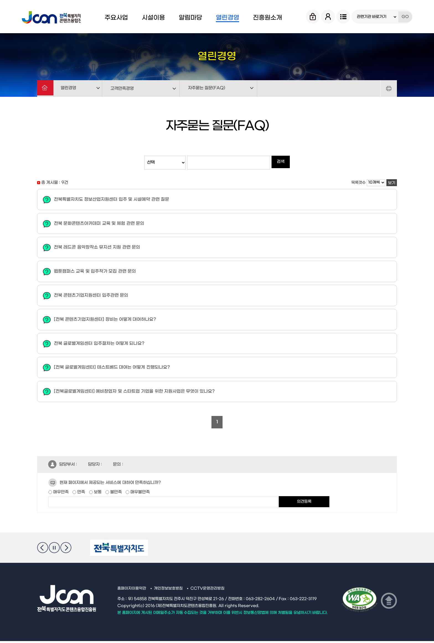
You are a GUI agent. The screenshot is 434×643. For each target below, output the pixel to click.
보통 (97, 493)
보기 (391, 183)
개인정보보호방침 (168, 590)
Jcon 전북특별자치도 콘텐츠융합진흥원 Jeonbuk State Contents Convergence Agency (56, 17)
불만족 (115, 493)
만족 (80, 493)
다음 (65, 549)
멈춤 (54, 549)
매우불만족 (139, 493)
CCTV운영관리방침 (208, 590)
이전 (42, 549)
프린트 (388, 88)
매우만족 (60, 493)
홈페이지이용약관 (131, 590)
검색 (281, 162)
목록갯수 (358, 182)
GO (405, 16)
